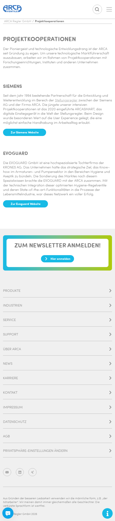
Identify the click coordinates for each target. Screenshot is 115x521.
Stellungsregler (66, 100)
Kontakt (57, 392)
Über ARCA (57, 349)
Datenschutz (57, 421)
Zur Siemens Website (25, 132)
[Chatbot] (8, 513)
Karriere (57, 378)
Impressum (57, 407)
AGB (57, 436)
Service (57, 320)
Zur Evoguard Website (26, 204)
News (57, 363)
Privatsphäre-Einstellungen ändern (57, 450)
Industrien (57, 305)
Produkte (57, 290)
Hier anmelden (57, 259)
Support (57, 334)
